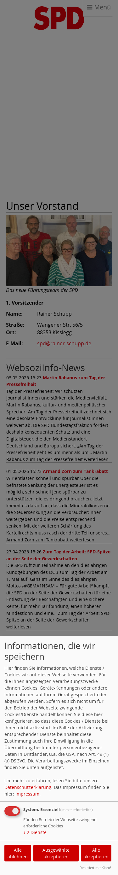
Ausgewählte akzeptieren (56, 853)
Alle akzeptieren (96, 853)
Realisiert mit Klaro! (95, 867)
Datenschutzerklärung (27, 787)
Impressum (27, 794)
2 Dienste (35, 832)
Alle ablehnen (18, 853)
